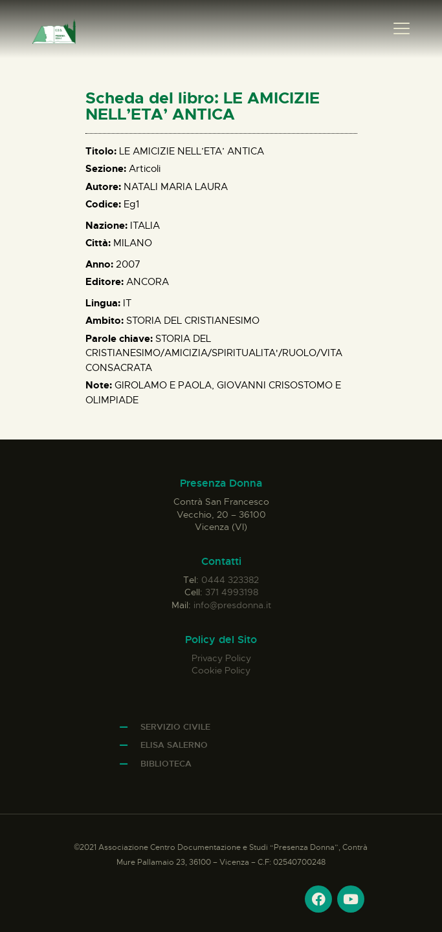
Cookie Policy (221, 670)
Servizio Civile (175, 726)
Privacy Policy (221, 658)
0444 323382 (230, 580)
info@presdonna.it (232, 605)
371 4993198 (231, 592)
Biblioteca (166, 763)
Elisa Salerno (174, 744)
